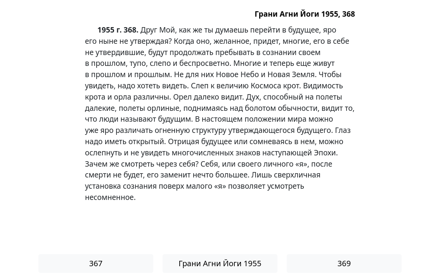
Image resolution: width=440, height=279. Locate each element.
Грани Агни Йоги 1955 (219, 263)
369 (344, 263)
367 (95, 263)
